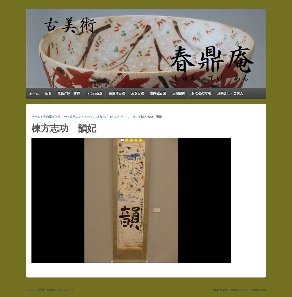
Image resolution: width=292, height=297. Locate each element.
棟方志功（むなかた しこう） (117, 116)
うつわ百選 (94, 93)
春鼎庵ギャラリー (55, 116)
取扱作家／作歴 (68, 93)
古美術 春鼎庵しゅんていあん (54, 289)
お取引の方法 (201, 93)
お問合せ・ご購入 (230, 93)
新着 (48, 93)
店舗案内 (178, 93)
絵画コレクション (82, 116)
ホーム (34, 93)
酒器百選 (137, 93)
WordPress (259, 289)
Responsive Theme (225, 289)
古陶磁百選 (158, 93)
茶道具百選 (117, 93)
